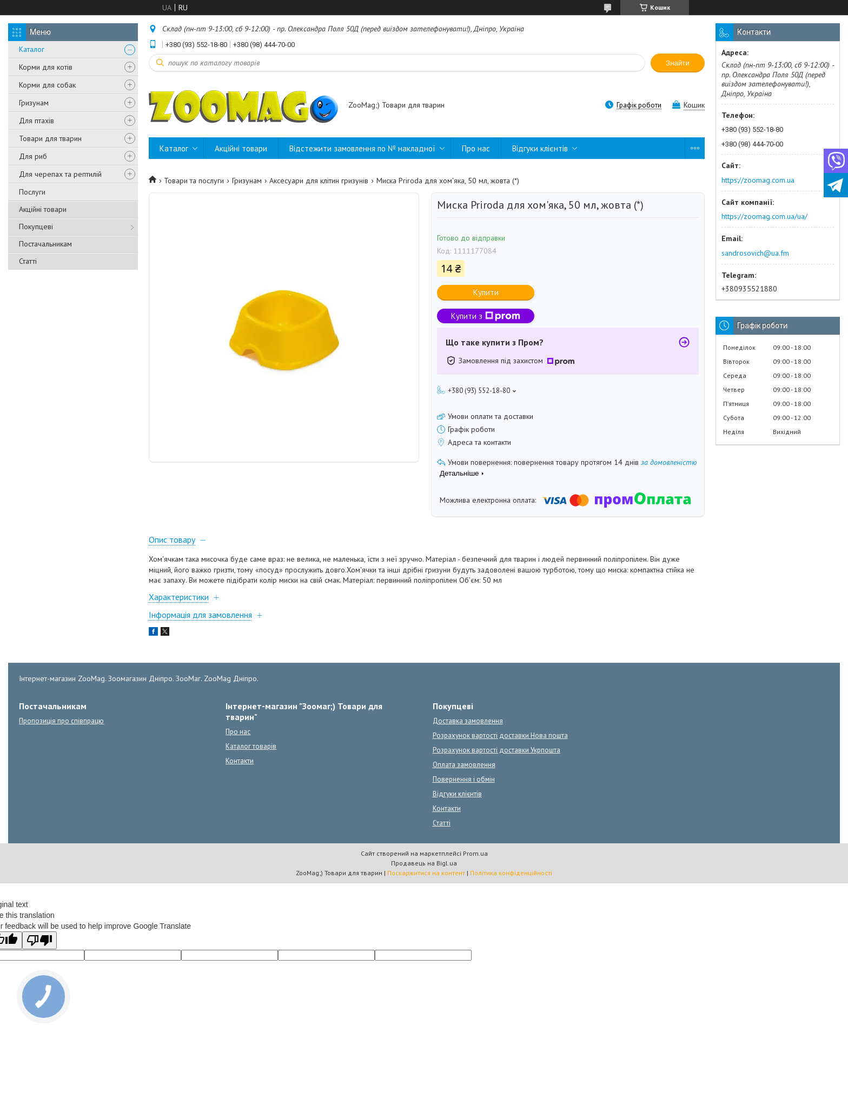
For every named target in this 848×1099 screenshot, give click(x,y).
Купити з (485, 316)
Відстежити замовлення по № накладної (362, 148)
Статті (28, 261)
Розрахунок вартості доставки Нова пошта (500, 735)
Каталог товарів (251, 746)
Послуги (32, 192)
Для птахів (36, 120)
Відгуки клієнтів (540, 148)
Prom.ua (475, 853)
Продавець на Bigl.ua (424, 863)
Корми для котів (45, 67)
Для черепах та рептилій (60, 174)
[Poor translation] (39, 940)
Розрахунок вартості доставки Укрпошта (496, 750)
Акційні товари (43, 209)
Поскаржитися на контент (426, 873)
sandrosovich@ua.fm (755, 253)
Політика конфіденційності (511, 873)
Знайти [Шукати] (678, 63)
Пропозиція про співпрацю (61, 720)
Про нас (476, 148)
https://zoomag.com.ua (757, 180)
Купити (486, 292)
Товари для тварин (50, 138)
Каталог (31, 49)
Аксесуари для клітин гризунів (318, 180)
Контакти (240, 760)
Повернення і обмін (464, 779)
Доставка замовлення (468, 720)
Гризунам (34, 103)
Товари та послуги (194, 180)
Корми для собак (47, 85)
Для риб (33, 156)
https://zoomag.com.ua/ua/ (764, 216)
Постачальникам (45, 244)
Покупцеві (36, 226)
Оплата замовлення (464, 764)
